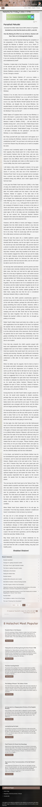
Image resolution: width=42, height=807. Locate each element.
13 (17, 605)
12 (20, 605)
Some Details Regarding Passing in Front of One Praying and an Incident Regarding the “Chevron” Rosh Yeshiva (21, 592)
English (29, 7)
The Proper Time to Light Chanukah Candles (21, 565)
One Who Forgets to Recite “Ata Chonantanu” (21, 584)
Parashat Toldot (21, 595)
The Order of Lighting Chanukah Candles (21, 568)
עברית (25, 7)
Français (38, 7)
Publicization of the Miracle (21, 570)
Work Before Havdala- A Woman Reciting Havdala (21, 581)
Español (33, 7)
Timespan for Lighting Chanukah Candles (21, 562)
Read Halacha (9, 640)
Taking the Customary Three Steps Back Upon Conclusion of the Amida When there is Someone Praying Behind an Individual (21, 588)
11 (23, 605)
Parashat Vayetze (21, 576)
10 (27, 605)
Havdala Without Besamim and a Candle (21, 579)
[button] (20, 17)
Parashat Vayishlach (21, 560)
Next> (14, 605)
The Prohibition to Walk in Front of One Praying (21, 598)
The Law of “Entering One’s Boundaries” (21, 601)
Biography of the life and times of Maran (13, 793)
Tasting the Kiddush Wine (21, 573)
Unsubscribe (6, 796)
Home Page (6, 791)
